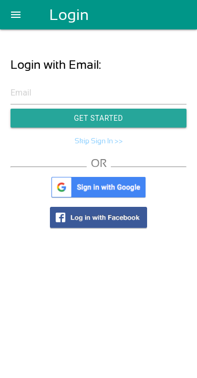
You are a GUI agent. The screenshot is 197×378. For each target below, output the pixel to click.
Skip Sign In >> (99, 140)
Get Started (98, 118)
